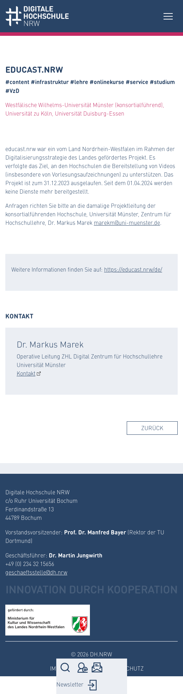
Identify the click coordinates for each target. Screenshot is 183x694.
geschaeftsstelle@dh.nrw (36, 572)
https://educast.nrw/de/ (133, 269)
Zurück (152, 428)
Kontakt (26, 373)
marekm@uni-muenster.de (127, 222)
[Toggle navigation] (168, 16)
